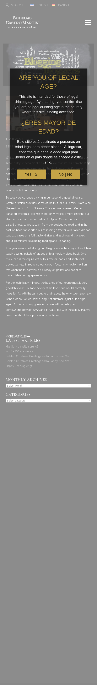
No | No (65, 174)
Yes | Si (31, 174)
